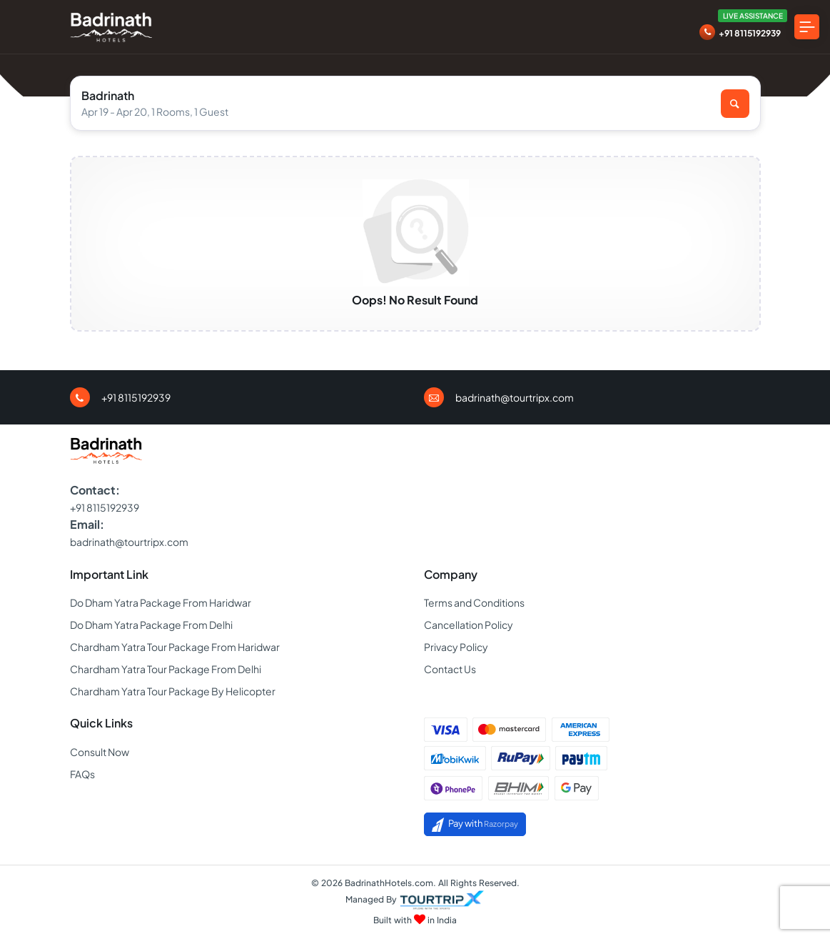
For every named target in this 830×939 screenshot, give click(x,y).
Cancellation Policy (468, 624)
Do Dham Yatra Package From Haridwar (160, 602)
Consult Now (99, 751)
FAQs (82, 773)
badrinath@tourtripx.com (514, 397)
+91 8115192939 (750, 33)
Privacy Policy (456, 646)
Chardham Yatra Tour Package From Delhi (165, 668)
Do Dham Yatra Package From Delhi (151, 624)
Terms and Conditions (474, 602)
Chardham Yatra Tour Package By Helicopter (172, 691)
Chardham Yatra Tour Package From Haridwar (175, 646)
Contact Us (450, 668)
